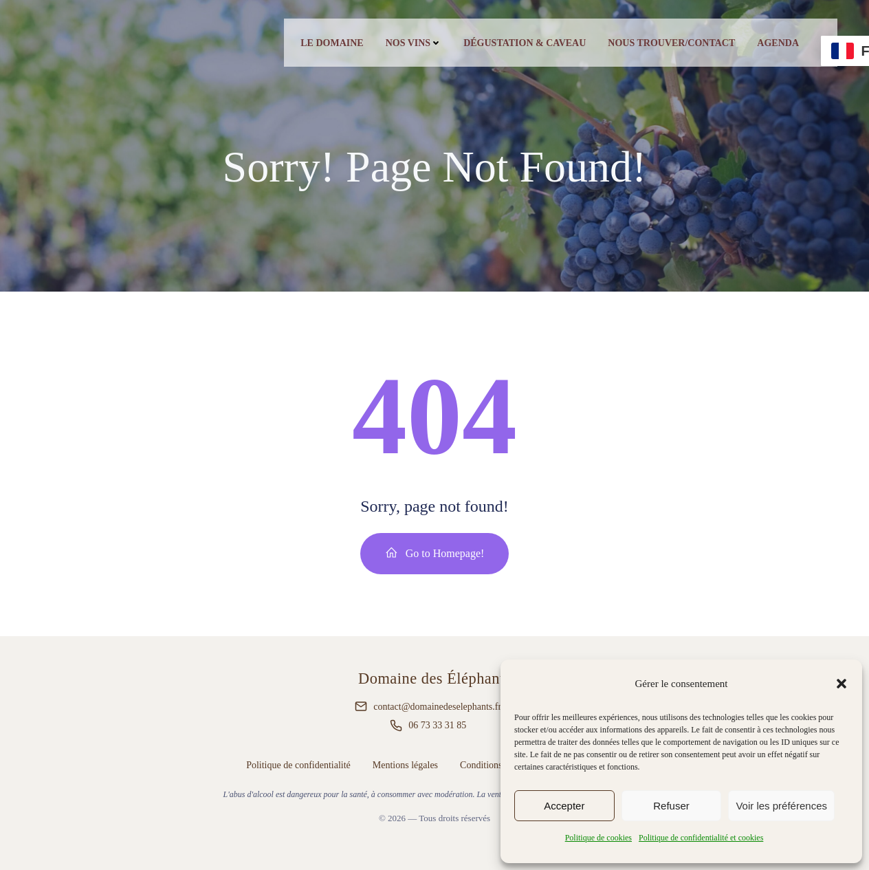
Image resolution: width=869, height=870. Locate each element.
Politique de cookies (598, 837)
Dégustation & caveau (524, 43)
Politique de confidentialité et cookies (701, 837)
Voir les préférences (781, 806)
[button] (841, 683)
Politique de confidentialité (298, 765)
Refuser (671, 806)
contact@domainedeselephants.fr (437, 707)
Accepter (564, 806)
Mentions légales (405, 765)
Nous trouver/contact (671, 43)
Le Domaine (331, 43)
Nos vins (414, 43)
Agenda (778, 43)
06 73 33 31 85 (437, 725)
